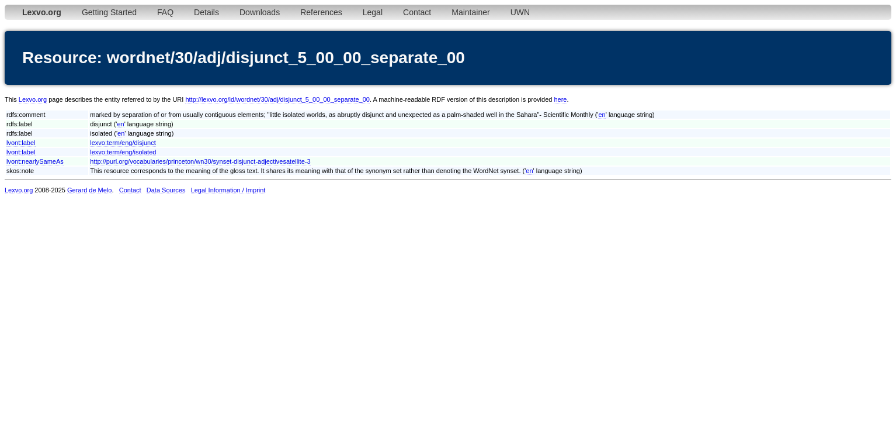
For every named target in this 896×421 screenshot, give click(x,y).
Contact (417, 12)
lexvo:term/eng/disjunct (123, 142)
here (560, 99)
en (601, 114)
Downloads (259, 12)
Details (206, 12)
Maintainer (470, 12)
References (321, 12)
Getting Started (109, 12)
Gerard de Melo (89, 190)
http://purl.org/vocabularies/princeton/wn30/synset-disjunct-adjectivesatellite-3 (200, 161)
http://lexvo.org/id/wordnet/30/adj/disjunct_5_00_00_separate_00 (277, 99)
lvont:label (21, 142)
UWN (520, 12)
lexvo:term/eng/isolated (123, 152)
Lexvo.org (33, 99)
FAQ (165, 12)
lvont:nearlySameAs (35, 161)
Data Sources (166, 190)
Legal (373, 12)
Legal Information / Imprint (228, 190)
